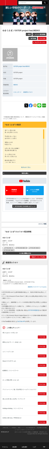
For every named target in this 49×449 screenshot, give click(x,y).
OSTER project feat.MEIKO (21, 66)
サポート (23, 429)
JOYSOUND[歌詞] (33, 310)
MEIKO (15, 85)
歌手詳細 (33, 38)
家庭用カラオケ (28, 92)
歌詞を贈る (25, 173)
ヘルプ (18, 429)
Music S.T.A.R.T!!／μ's (9, 361)
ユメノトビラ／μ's (8, 351)
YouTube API (21, 321)
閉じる (44, 7)
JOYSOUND (11, 2)
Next (46, 15)
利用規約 (14, 427)
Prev (2, 15)
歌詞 (29, 34)
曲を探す (15, 447)
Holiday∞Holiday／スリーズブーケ (13, 408)
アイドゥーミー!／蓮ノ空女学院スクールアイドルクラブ (19, 389)
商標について (21, 427)
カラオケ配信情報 (40, 34)
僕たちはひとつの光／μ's (10, 332)
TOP (44, 447)
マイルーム (5, 447)
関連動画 (14, 190)
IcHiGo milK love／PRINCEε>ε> (12, 418)
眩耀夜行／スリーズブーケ (11, 370)
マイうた (42, 38)
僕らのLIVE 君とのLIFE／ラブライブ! (14, 399)
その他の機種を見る (25, 253)
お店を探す (24, 447)
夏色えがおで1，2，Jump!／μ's (12, 342)
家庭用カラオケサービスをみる (37, 287)
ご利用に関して (6, 427)
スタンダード (17, 92)
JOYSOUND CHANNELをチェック (25, 206)
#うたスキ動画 (34, 190)
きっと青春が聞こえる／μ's (11, 380)
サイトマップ (30, 429)
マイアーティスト (40, 42)
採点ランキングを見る (38, 257)
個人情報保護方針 (30, 427)
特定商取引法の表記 (42, 427)
